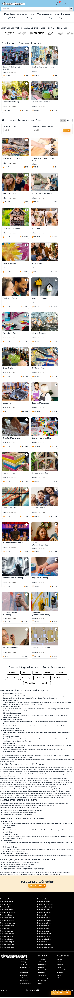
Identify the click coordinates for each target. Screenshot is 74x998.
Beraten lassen (60, 993)
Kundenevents (24, 978)
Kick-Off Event (24, 972)
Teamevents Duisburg (44, 912)
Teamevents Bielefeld (6, 902)
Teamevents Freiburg (43, 918)
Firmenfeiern (42, 959)
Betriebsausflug (43, 978)
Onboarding (23, 964)
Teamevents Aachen (6, 899)
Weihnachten (30, 683)
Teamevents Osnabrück (44, 939)
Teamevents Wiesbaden (7, 944)
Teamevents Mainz (43, 931)
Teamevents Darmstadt (44, 907)
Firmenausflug (42, 980)
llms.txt (71, 993)
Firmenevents (42, 962)
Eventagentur (24, 980)
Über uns (59, 959)
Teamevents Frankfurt (7, 918)
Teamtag (41, 967)
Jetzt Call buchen (37, 886)
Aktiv (37, 673)
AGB (54, 990)
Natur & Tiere (43, 678)
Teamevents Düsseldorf (7, 912)
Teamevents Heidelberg (7, 923)
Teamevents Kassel (43, 926)
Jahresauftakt (24, 975)
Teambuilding (42, 972)
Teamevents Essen (43, 915)
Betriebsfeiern (42, 975)
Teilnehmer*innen (10, 126)
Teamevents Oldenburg (7, 939)
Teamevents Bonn (5, 904)
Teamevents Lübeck (6, 931)
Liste (63, 120)
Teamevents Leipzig (43, 928)
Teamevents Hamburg (7, 920)
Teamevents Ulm (42, 942)
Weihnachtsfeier (25, 967)
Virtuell (45, 683)
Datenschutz (69, 990)
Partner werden (61, 970)
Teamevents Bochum (43, 902)
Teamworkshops (43, 970)
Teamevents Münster (6, 936)
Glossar (59, 975)
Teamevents (42, 964)
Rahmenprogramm (25, 983)
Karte (69, 120)
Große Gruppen (60, 678)
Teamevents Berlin (43, 899)
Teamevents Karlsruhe (7, 926)
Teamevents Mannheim (7, 934)
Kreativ (48, 673)
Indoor (26, 673)
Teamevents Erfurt (6, 915)
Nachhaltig (27, 678)
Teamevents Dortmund (7, 910)
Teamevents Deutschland (45, 947)
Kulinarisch (12, 678)
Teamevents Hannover (44, 920)
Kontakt (59, 967)
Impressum (60, 990)
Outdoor (13, 673)
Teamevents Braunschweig (45, 904)
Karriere (59, 962)
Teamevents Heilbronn (44, 923)
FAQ (58, 978)
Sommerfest (24, 959)
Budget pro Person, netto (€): (43, 126)
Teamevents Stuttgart (7, 942)
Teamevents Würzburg (7, 947)
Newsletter (60, 964)
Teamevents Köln (5, 928)
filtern (66, 130)
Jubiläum (22, 970)
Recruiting (23, 962)
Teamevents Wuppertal (44, 944)
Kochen (61, 673)
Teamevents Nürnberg (44, 936)
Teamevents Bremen (6, 907)
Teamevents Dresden (43, 910)
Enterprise (60, 972)
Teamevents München (44, 934)
